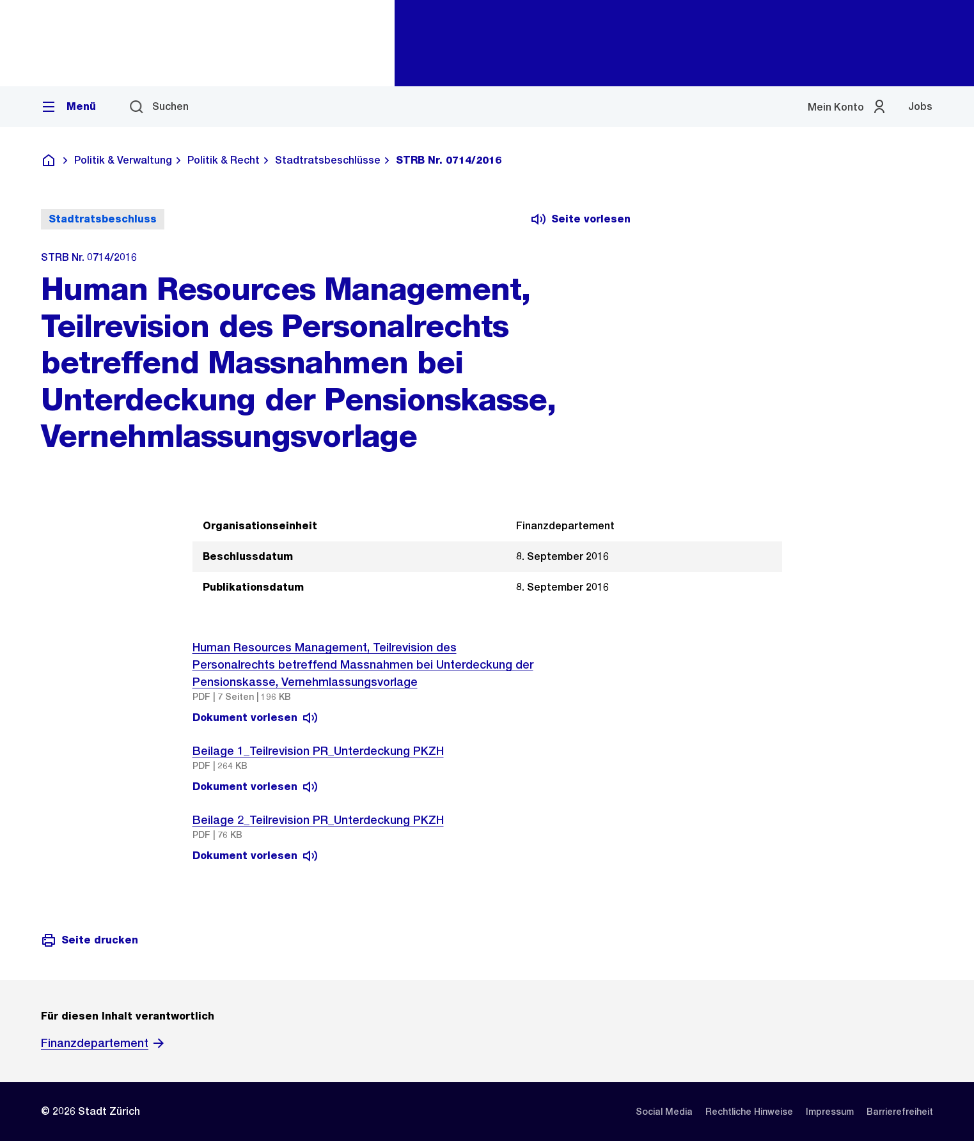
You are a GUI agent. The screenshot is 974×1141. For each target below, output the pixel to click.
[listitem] (664, 1112)
